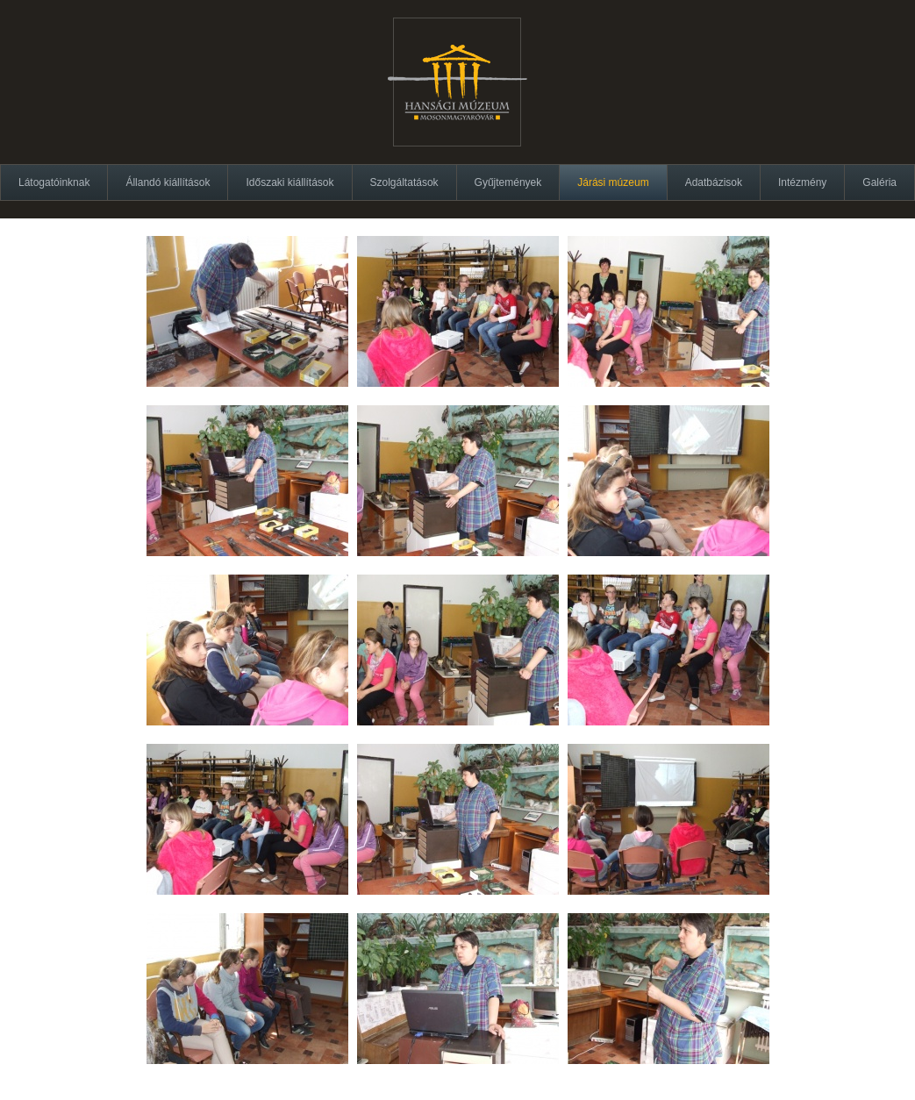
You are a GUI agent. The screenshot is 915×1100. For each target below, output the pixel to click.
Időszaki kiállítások (289, 182)
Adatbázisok (713, 182)
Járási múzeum (612, 182)
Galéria (879, 182)
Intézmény (802, 182)
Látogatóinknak (53, 182)
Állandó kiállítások (167, 182)
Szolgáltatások (404, 182)
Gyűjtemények (508, 182)
